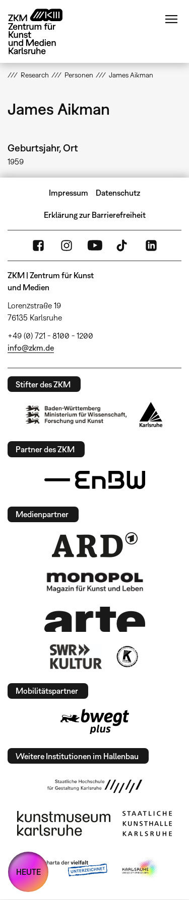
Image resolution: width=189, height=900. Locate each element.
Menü (171, 19)
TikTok (123, 245)
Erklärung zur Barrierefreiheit (95, 214)
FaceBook (38, 245)
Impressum (68, 192)
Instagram (66, 245)
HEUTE (28, 871)
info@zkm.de (31, 347)
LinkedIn (151, 245)
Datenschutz (118, 192)
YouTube (95, 245)
